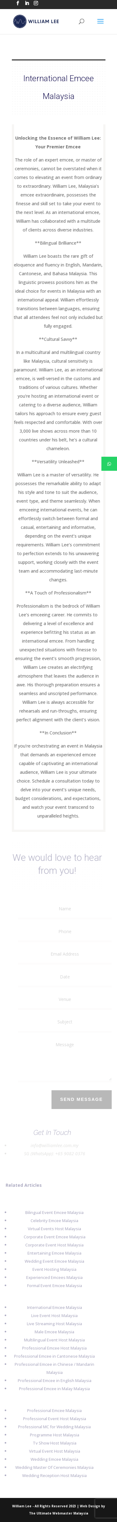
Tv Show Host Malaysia (52, 1443)
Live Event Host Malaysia (52, 1315)
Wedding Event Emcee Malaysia (52, 1261)
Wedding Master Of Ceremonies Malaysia (52, 1467)
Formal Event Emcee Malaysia (52, 1285)
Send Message (83, 1099)
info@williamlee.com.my (52, 1145)
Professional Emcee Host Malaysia (52, 1348)
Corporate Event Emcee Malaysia (52, 1237)
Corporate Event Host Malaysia (52, 1245)
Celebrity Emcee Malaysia (52, 1220)
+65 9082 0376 (68, 1153)
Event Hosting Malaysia (52, 1269)
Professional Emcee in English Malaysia (52, 1380)
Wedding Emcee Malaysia (52, 1459)
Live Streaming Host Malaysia (52, 1323)
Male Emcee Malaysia (52, 1332)
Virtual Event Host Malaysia (52, 1451)
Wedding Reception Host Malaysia (52, 1475)
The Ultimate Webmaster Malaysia (58, 1513)
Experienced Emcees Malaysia (52, 1277)
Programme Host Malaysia (52, 1435)
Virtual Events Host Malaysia (52, 1228)
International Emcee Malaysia (52, 1307)
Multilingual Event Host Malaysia (52, 1340)
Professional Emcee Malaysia (52, 1410)
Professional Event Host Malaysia (52, 1418)
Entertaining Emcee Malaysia (52, 1253)
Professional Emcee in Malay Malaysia (52, 1388)
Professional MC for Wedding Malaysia (52, 1427)
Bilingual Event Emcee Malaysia (52, 1212)
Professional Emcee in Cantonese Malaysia (52, 1356)
